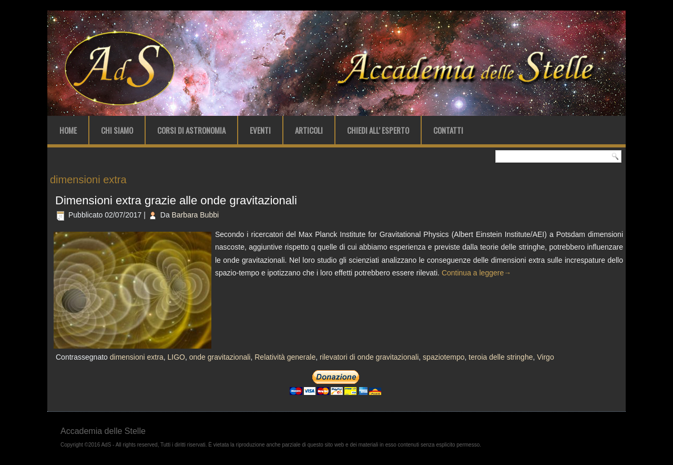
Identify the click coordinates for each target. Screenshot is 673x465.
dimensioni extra (137, 357)
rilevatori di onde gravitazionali (369, 357)
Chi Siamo (117, 130)
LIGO (176, 357)
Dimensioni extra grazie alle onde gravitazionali (176, 200)
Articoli (309, 130)
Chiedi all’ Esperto (378, 130)
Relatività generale (284, 357)
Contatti (448, 130)
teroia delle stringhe (500, 357)
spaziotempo (443, 357)
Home (68, 130)
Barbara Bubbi (195, 215)
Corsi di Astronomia (191, 130)
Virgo (545, 357)
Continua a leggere (476, 273)
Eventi (260, 130)
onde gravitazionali (220, 357)
